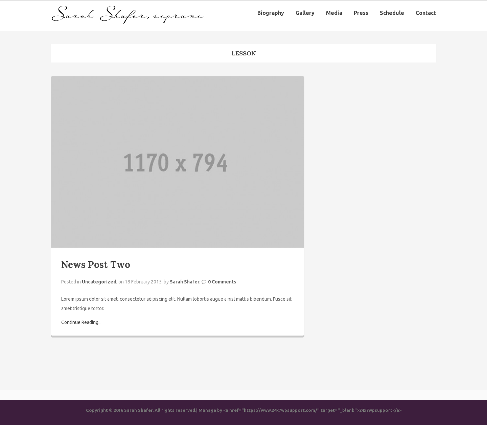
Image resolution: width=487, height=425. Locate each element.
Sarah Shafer (185, 281)
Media (334, 13)
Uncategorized (99, 281)
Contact (426, 13)
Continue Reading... (81, 322)
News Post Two (95, 264)
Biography (270, 13)
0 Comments (222, 281)
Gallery (305, 13)
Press (361, 13)
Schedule (392, 13)
